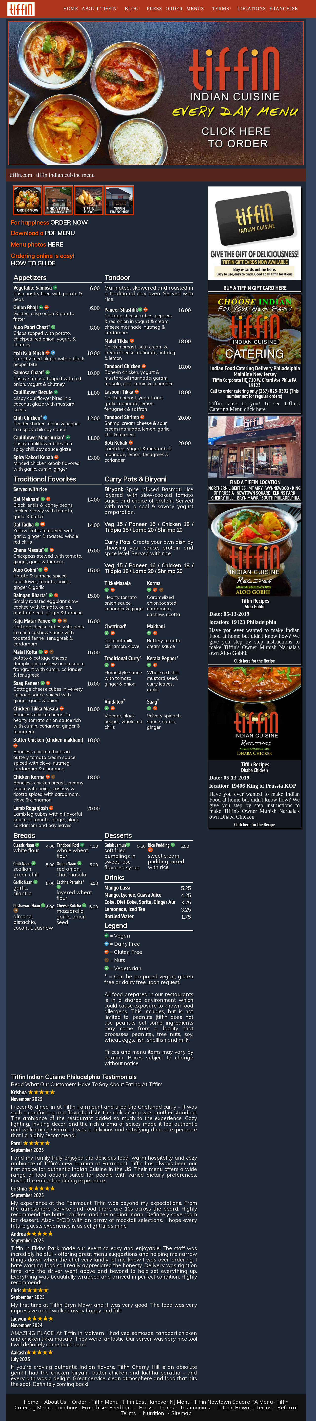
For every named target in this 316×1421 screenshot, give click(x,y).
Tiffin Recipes (255, 600)
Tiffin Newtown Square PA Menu (233, 1401)
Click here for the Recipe (254, 661)
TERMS (220, 8)
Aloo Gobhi (254, 606)
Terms (166, 1407)
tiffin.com (21, 175)
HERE (55, 244)
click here (255, 409)
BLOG (132, 8)
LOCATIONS (251, 8)
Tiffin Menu (104, 1401)
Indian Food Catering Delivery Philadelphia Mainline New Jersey (255, 371)
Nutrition (153, 1413)
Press (146, 1407)
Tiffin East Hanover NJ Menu (156, 1401)
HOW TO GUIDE (33, 263)
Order (79, 1401)
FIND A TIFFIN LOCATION (255, 482)
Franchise (283, 8)
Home (70, 8)
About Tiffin (99, 8)
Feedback (121, 1407)
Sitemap (181, 1413)
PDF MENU (60, 233)
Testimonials (195, 1407)
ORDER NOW (69, 222)
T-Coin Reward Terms (244, 1407)
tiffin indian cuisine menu (65, 175)
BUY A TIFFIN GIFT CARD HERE (255, 288)
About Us (55, 1401)
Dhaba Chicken (254, 770)
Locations (67, 1407)
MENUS (195, 8)
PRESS (154, 8)
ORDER (174, 8)
